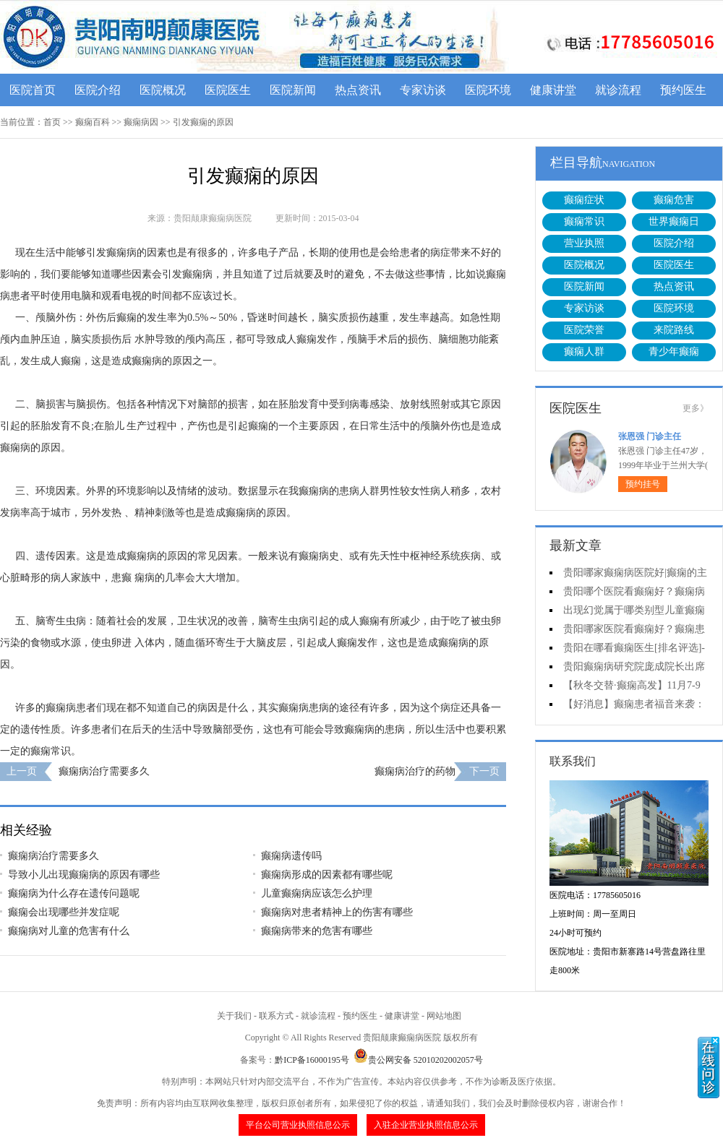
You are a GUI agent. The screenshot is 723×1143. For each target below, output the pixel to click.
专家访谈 (423, 90)
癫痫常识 (584, 221)
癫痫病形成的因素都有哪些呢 (327, 874)
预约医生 (683, 90)
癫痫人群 (584, 351)
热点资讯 (358, 90)
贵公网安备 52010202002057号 (418, 1060)
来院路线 (674, 329)
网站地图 (444, 1016)
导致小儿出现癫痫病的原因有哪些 (84, 874)
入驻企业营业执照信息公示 (426, 1125)
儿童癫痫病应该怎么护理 (316, 893)
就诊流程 (618, 90)
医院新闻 (293, 90)
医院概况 (163, 90)
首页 (52, 122)
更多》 (696, 408)
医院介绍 (97, 90)
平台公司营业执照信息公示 (298, 1125)
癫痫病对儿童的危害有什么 (68, 931)
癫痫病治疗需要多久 (104, 771)
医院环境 (488, 90)
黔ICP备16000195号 (312, 1060)
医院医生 (228, 90)
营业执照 (584, 243)
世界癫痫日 (674, 221)
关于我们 (234, 1016)
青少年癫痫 (674, 351)
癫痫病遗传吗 (291, 855)
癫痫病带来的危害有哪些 (316, 931)
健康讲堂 (553, 90)
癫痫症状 (584, 199)
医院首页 (32, 90)
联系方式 (276, 1016)
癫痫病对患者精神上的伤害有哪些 (337, 912)
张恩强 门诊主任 (649, 436)
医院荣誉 (584, 329)
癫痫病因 (141, 122)
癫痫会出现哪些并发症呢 (63, 912)
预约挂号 (642, 484)
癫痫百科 (92, 122)
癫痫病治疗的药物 (415, 771)
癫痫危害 (674, 199)
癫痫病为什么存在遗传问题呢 (74, 893)
